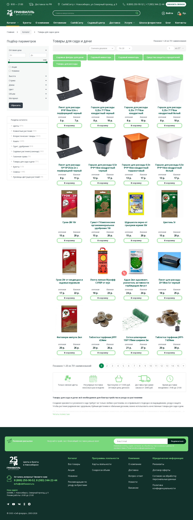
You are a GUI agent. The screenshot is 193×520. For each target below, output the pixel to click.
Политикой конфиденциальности (141, 448)
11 (156, 365)
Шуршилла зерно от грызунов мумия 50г (136, 224)
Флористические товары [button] (26, 136)
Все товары (74, 464)
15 (178, 365)
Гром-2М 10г (69, 222)
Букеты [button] (18, 166)
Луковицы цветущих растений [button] (28, 177)
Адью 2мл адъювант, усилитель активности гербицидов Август (136, 282)
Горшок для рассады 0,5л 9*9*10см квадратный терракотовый (136, 167)
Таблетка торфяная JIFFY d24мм (103, 339)
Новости (132, 481)
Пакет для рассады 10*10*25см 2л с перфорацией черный (69, 167)
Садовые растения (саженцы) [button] (28, 151)
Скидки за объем (101, 470)
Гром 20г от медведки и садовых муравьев (69, 281)
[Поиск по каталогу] (96, 13)
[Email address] (141, 441)
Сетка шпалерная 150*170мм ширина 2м (136, 339)
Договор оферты (161, 470)
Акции (71, 470)
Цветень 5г (169, 222)
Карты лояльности (101, 464)
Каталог (26, 32)
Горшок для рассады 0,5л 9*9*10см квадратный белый (169, 167)
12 (161, 365)
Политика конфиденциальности (164, 487)
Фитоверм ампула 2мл (69, 337)
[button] (102, 48)
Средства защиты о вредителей (163, 57)
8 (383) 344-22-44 (46, 480)
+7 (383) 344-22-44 (155, 4)
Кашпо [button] (18, 141)
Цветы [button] (18, 126)
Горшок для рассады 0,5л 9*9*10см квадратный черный (103, 167)
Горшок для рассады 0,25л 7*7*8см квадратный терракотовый (136, 110)
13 (167, 365)
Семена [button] (19, 172)
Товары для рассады (66, 64)
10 (150, 365)
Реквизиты (158, 464)
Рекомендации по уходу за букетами (77, 483)
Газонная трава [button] (22, 156)
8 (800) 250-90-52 (135, 4)
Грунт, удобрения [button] (23, 146)
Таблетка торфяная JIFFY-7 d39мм (169, 339)
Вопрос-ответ (135, 475)
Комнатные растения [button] (24, 131)
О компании (134, 464)
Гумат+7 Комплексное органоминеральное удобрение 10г (102, 225)
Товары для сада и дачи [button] (26, 161)
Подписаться (177, 441)
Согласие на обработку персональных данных (164, 477)
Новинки (72, 475)
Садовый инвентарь (101, 57)
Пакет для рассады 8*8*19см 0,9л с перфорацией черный (69, 110)
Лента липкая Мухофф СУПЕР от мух (102, 281)
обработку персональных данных (158, 446)
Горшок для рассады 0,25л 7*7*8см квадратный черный (102, 110)
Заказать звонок (176, 4)
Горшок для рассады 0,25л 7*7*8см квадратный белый (169, 110)
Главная (10, 32)
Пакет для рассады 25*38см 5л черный (169, 281)
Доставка (133, 470)
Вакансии (133, 487)
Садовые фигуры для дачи (69, 57)
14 (172, 365)
